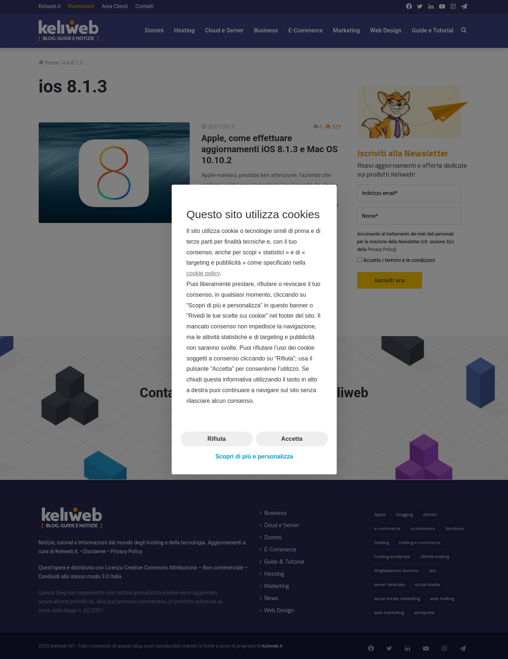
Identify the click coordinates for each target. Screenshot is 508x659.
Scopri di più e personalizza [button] (254, 456)
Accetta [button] (291, 438)
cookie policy (203, 273)
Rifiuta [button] (216, 438)
